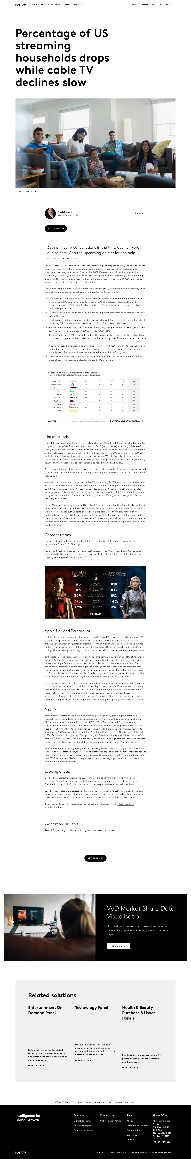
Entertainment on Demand (88, 289)
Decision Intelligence (83, 1126)
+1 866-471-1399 (162, 1136)
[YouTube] (163, 1143)
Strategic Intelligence (84, 1130)
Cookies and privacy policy (161, 1153)
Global (167, 5)
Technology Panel (91, 1008)
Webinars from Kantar (110, 1121)
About (134, 5)
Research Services (103, 1102)
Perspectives (54, 5)
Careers (144, 5)
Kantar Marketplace (74, 5)
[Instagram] (154, 1143)
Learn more (35, 1066)
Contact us (156, 5)
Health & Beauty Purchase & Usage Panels (139, 1013)
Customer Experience (125, 1102)
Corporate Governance (137, 1126)
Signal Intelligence (82, 1121)
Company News (134, 1130)
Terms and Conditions (138, 1153)
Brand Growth (85, 1102)
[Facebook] (159, 1143)
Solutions (36, 5)
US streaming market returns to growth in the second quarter (83, 830)
